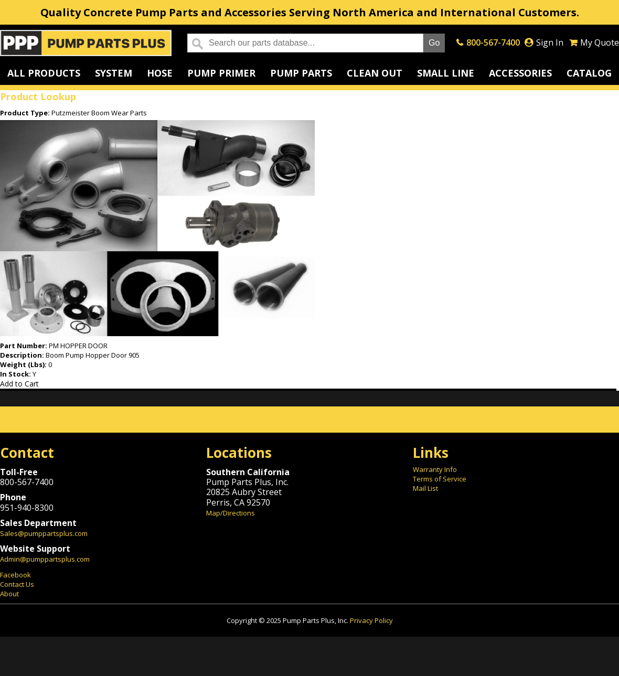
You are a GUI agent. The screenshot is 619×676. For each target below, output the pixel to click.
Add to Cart (19, 384)
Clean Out (374, 73)
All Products (43, 73)
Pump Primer (221, 73)
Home (86, 43)
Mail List (425, 488)
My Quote (599, 42)
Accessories (520, 73)
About (9, 593)
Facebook (15, 575)
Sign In (549, 42)
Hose (160, 73)
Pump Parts (301, 73)
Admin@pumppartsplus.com (45, 559)
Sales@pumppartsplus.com (44, 533)
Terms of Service (439, 479)
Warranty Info (435, 469)
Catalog (589, 73)
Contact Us (17, 584)
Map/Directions (230, 513)
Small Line (445, 73)
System (113, 73)
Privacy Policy (371, 620)
